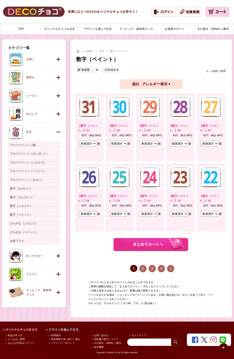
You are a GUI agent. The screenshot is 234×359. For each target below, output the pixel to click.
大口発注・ (213, 29)
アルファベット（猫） (24, 145)
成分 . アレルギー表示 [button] (151, 84)
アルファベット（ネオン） (27, 179)
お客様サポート (174, 28)
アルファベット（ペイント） (28, 171)
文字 (101, 51)
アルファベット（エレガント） (29, 153)
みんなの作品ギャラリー (20, 343)
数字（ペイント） (119, 51)
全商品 (89, 51)
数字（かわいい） (21, 188)
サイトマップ (138, 335)
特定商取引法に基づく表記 (65, 339)
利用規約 (55, 335)
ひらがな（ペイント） (24, 232)
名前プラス (17, 240)
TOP (21, 28)
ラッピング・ (136, 29)
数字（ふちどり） (21, 205)
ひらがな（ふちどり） (24, 223)
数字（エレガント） (22, 197)
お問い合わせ (100, 335)
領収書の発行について (105, 339)
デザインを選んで (98, 29)
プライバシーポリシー (62, 343)
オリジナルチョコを (59, 29)
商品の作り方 (14, 335)
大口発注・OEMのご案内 (107, 343)
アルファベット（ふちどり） (28, 162)
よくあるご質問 (15, 339)
